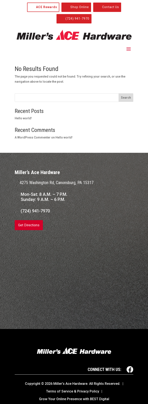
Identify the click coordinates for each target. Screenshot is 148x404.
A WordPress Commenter (33, 137)
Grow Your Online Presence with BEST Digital (74, 399)
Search (126, 97)
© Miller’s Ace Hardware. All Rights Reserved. (80, 384)
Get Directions (28, 225)
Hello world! (23, 118)
